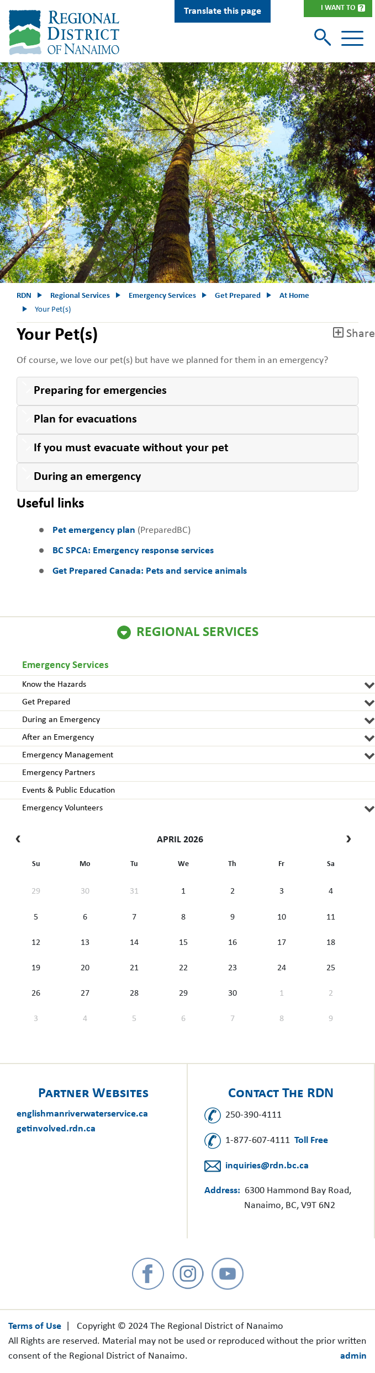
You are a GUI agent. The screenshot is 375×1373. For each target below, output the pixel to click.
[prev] (20, 840)
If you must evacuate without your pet (131, 448)
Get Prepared (46, 702)
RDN (24, 296)
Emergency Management (67, 755)
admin (353, 1356)
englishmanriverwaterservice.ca (82, 1114)
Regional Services (197, 633)
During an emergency (87, 477)
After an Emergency (58, 737)
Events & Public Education (68, 790)
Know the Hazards (54, 684)
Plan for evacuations (85, 419)
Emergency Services (65, 665)
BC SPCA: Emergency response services (133, 551)
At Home (294, 296)
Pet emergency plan (93, 530)
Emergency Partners (58, 772)
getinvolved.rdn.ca (56, 1129)
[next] (346, 840)
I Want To (338, 8)
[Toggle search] (323, 38)
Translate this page (222, 11)
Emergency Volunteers (62, 808)
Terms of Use (34, 1326)
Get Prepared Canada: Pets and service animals (149, 571)
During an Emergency (61, 719)
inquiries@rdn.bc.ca (267, 1166)
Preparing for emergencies (102, 390)
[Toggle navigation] (352, 38)
